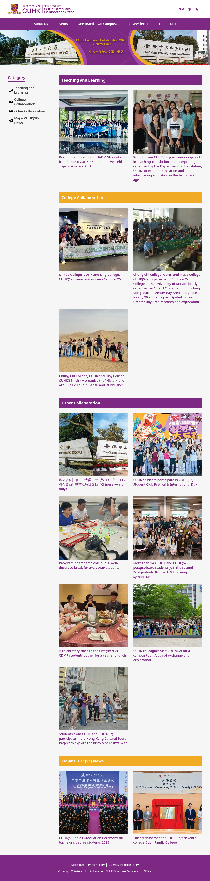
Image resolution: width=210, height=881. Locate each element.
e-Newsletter (139, 24)
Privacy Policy (96, 865)
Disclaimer (77, 865)
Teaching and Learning (24, 90)
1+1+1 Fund (167, 24)
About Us (41, 24)
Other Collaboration (29, 111)
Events (63, 24)
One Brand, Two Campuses (98, 24)
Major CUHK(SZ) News (26, 120)
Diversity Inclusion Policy (124, 865)
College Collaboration (24, 101)
